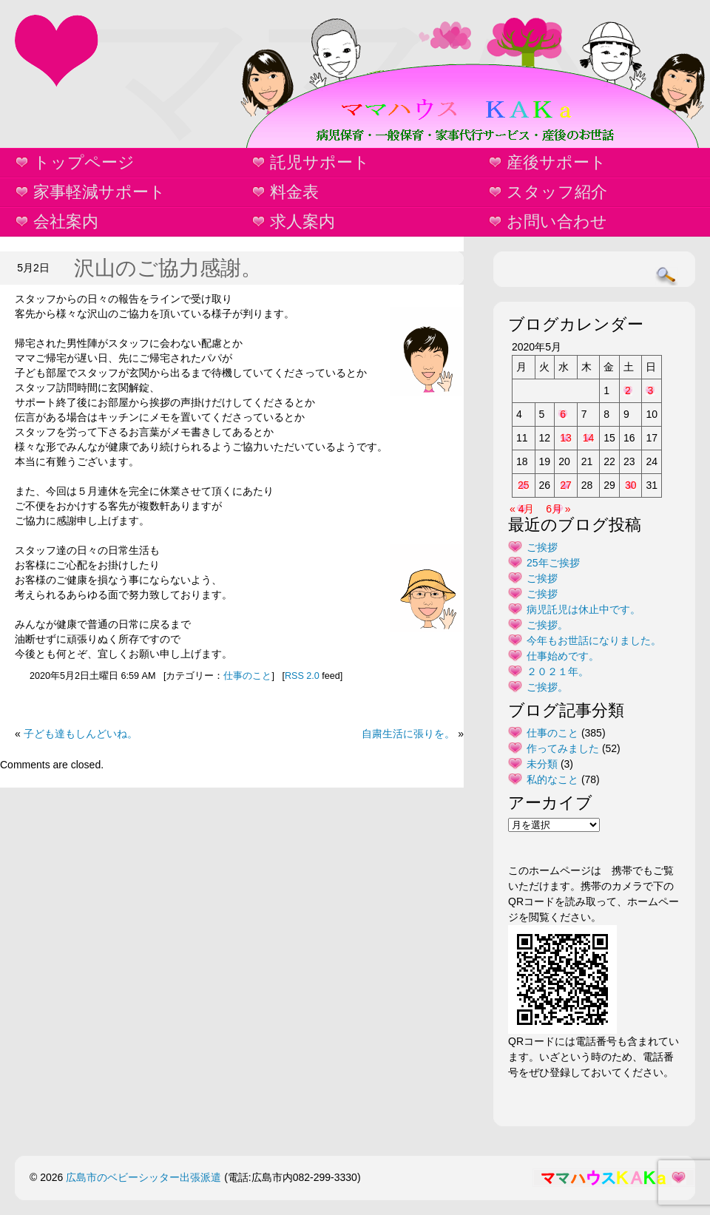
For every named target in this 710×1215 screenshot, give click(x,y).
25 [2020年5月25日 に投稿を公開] (524, 485)
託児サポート (320, 162)
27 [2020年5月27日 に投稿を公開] (566, 485)
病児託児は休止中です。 (583, 609)
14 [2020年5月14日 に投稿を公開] (589, 438)
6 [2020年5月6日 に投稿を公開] (563, 414)
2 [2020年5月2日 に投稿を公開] (628, 390)
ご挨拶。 (547, 625)
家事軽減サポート (99, 192)
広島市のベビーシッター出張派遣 (143, 1177)
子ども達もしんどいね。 (81, 734)
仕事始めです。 (563, 656)
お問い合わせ (557, 221)
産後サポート (556, 162)
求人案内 (302, 221)
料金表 (294, 192)
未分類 (542, 764)
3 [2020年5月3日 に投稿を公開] (650, 390)
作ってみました (563, 748)
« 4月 (522, 509)
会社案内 (65, 221)
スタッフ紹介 (557, 192)
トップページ (84, 162)
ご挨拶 (542, 547)
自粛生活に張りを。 (408, 734)
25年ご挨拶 (553, 563)
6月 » (558, 509)
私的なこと (552, 779)
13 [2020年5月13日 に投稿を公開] (566, 438)
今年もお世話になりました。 (594, 640)
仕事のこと (247, 676)
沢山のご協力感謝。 (168, 268)
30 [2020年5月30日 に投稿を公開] (631, 485)
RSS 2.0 (302, 676)
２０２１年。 (558, 671)
